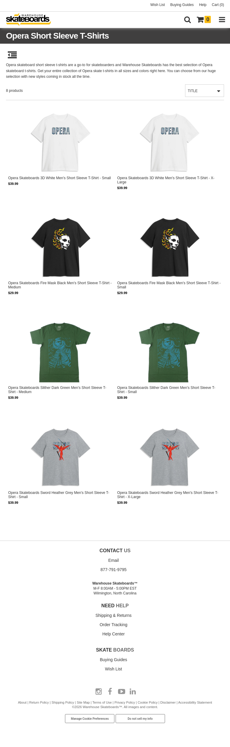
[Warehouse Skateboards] (31, 20)
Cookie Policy (148, 702)
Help (203, 5)
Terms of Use (102, 702)
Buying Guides (182, 5)
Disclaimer (167, 702)
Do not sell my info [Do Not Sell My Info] (140, 718)
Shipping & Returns (114, 615)
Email (113, 560)
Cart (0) (218, 5)
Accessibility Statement (195, 702)
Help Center (113, 634)
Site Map (83, 702)
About (22, 702)
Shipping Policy (63, 702)
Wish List (157, 5)
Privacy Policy (124, 702)
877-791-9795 (113, 569)
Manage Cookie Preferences (90, 718)
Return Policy (39, 702)
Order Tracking (114, 624)
